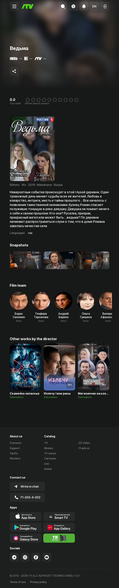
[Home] (28, 6)
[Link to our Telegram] (14, 556)
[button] (94, 6)
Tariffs (14, 453)
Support (15, 448)
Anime (48, 469)
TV (46, 443)
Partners (15, 458)
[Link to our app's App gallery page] (59, 526)
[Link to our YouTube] (46, 556)
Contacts (15, 443)
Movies (48, 448)
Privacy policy (38, 581)
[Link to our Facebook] (35, 556)
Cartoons (50, 458)
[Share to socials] (14, 71)
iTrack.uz (84, 448)
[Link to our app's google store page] (25, 526)
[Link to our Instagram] (25, 556)
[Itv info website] (59, 537)
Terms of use (18, 581)
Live (46, 463)
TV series (50, 453)
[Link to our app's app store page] (25, 515)
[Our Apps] (59, 515)
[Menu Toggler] (14, 6)
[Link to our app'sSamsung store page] (25, 537)
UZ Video (84, 443)
